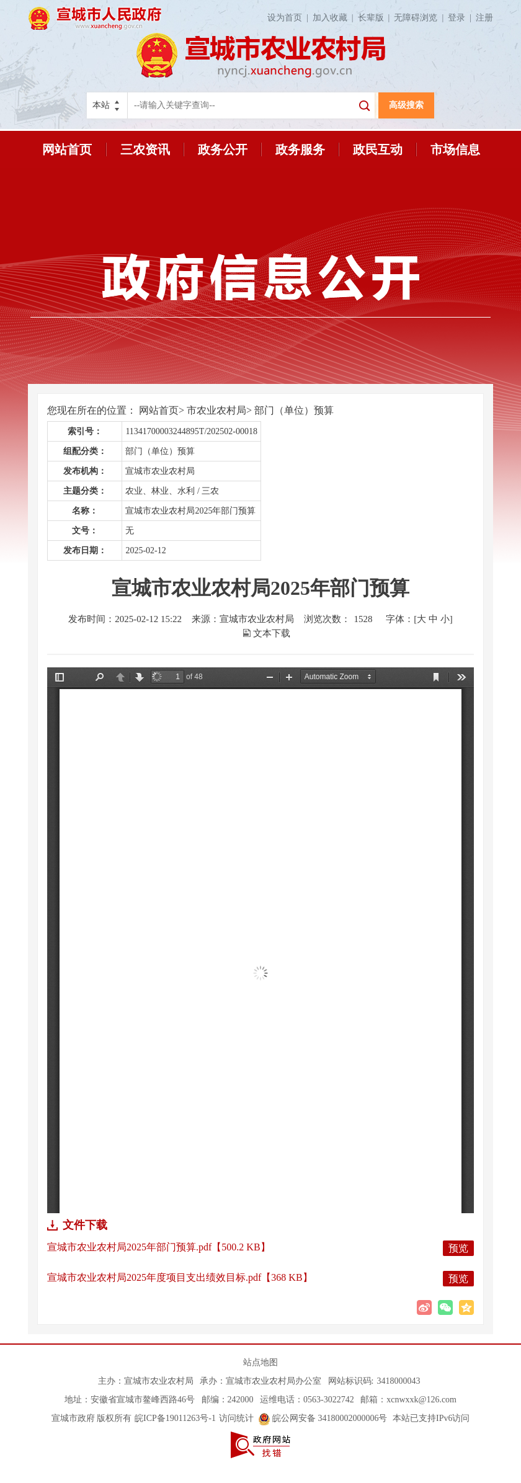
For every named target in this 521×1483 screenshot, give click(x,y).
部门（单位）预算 (294, 410)
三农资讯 (145, 149)
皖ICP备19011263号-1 (175, 1418)
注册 (484, 17)
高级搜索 (406, 105)
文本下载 (271, 633)
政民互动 (378, 149)
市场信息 (455, 149)
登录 (462, 17)
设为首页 (290, 17)
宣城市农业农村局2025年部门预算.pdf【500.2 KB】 (158, 1247)
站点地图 (260, 1362)
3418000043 (398, 1381)
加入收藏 (335, 17)
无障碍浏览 (421, 17)
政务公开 (222, 149)
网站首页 (67, 149)
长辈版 (376, 17)
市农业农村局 (216, 410)
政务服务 (300, 149)
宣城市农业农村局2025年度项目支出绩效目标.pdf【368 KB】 (180, 1277)
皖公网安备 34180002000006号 (323, 1418)
